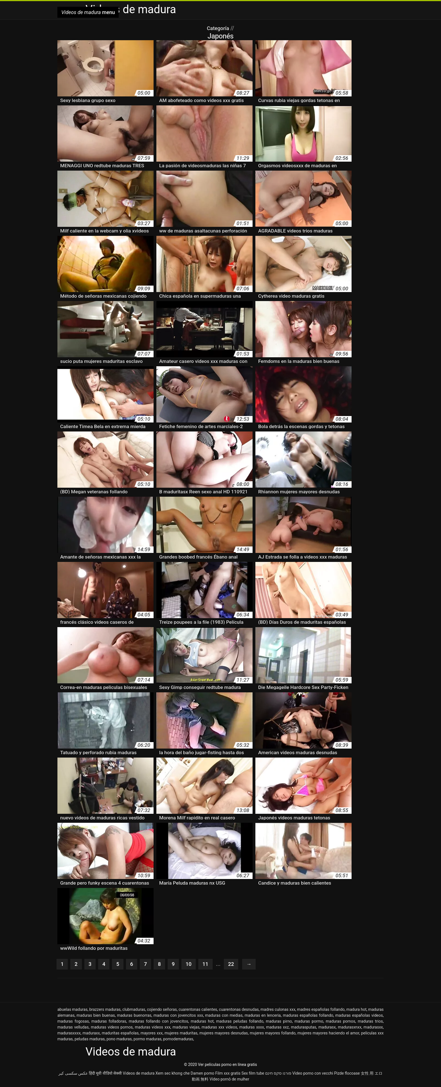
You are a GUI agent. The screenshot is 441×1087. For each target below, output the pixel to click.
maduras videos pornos (112, 1027)
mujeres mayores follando (273, 1033)
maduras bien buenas (95, 1016)
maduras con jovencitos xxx (178, 1016)
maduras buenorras (134, 1016)
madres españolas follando (321, 1010)
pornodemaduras (178, 1039)
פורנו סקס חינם (278, 1074)
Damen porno (202, 1074)
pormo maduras (147, 1039)
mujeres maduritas (181, 1033)
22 (235, 964)
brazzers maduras (104, 1010)
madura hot (356, 1010)
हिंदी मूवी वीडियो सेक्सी (105, 1074)
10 (191, 964)
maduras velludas (73, 1027)
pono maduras (119, 1039)
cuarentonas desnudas (239, 1010)
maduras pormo (308, 1022)
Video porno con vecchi (312, 1074)
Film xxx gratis (227, 1074)
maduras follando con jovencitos (158, 1022)
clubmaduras (133, 1010)
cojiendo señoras (162, 1010)
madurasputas (303, 1027)
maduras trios (370, 1022)
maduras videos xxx (152, 1027)
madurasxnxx (349, 1027)
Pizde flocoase (347, 1074)
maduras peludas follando (240, 1022)
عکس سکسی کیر (73, 1074)
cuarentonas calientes (198, 1010)
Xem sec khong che (173, 1074)
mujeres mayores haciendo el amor (328, 1033)
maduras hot (202, 1022)
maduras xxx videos (219, 1027)
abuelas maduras (72, 1010)
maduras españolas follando (308, 1016)
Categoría (218, 28)
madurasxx (373, 1027)
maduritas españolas (120, 1033)
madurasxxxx (69, 1033)
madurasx (327, 1027)
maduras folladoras (108, 1022)
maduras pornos (340, 1022)
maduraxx (91, 1033)
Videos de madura (139, 1074)
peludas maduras (90, 1039)
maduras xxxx (251, 1027)
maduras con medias (223, 1016)
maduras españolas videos (359, 1016)
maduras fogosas (73, 1022)
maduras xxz (277, 1027)
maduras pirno (279, 1022)
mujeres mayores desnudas (223, 1033)
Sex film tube (253, 1074)
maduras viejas (186, 1027)
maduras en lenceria (263, 1016)
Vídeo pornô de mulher (229, 1079)
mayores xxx (152, 1033)
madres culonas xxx (277, 1010)
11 (209, 964)
